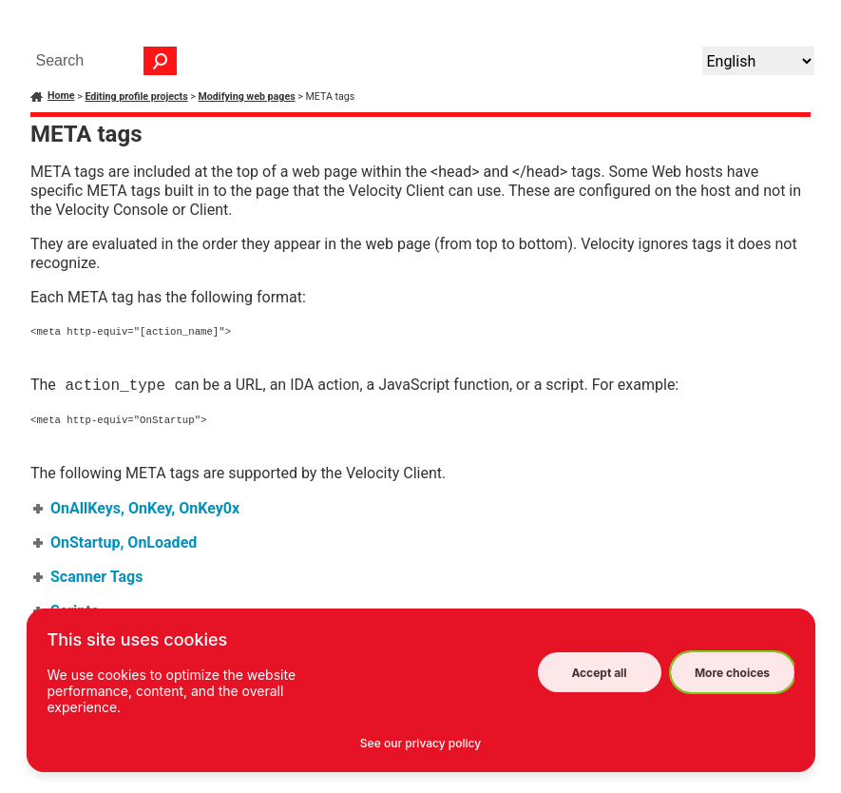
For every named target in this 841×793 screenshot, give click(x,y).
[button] (160, 61)
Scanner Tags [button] (89, 579)
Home (61, 95)
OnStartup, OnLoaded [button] (116, 544)
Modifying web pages (247, 96)
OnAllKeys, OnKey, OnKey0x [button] (137, 510)
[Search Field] (102, 61)
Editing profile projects (136, 96)
